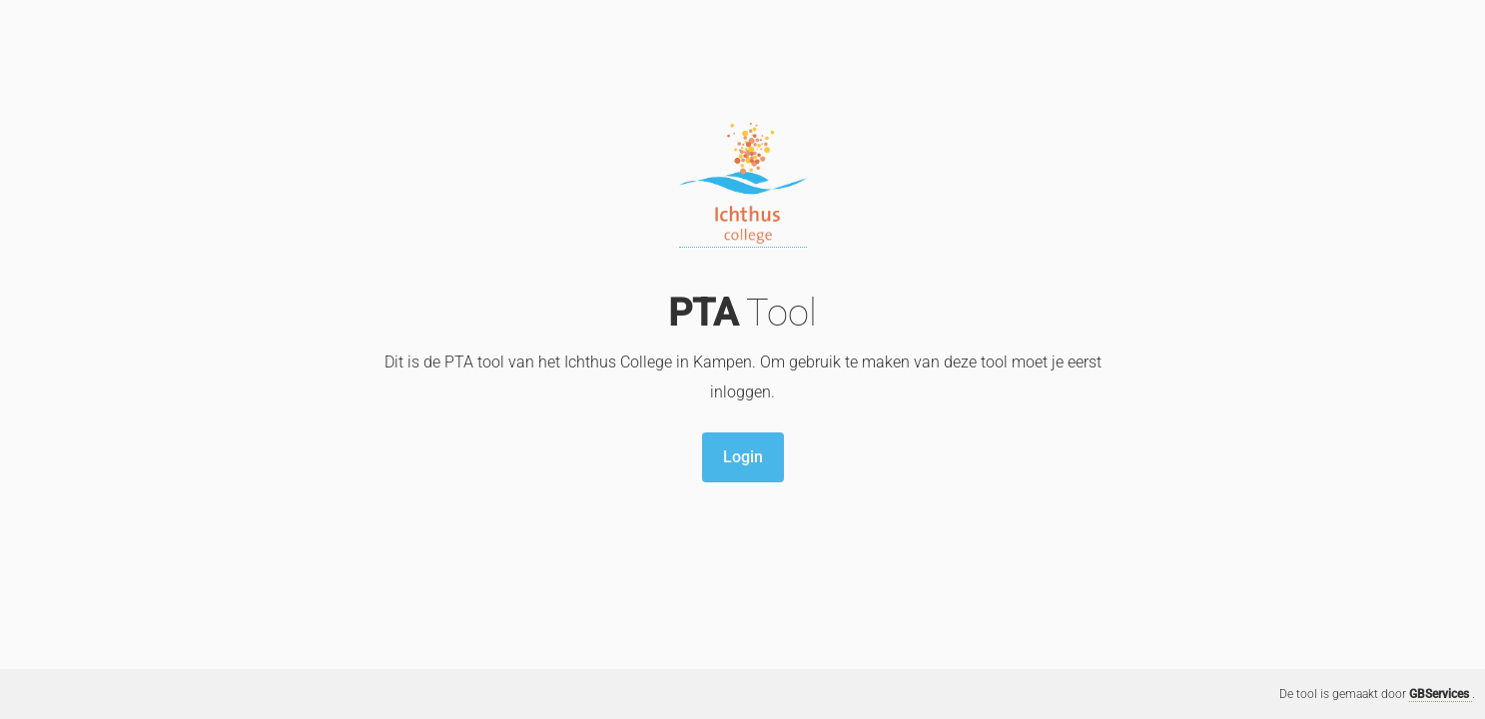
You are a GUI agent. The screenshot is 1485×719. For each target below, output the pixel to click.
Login (743, 456)
